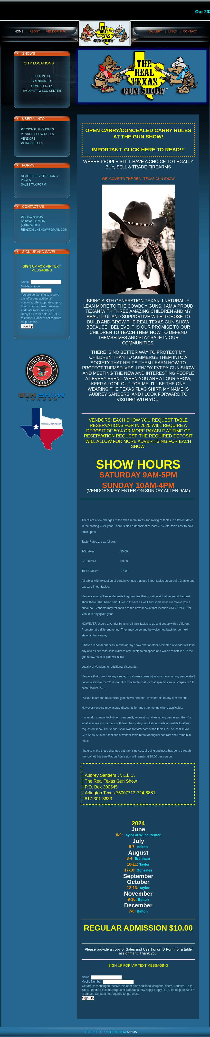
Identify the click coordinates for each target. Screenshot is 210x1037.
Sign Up (27, 326)
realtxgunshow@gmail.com (44, 229)
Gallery (155, 31)
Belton (142, 847)
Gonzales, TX (41, 86)
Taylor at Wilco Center (41, 91)
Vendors (28, 138)
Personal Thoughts (37, 129)
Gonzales (144, 870)
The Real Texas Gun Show (105, 1032)
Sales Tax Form (33, 184)
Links (172, 31)
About (35, 31)
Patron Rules (32, 143)
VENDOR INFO (56, 31)
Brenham (142, 859)
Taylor (144, 864)
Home (19, 31)
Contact (190, 31)
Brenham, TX (42, 81)
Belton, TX (41, 76)
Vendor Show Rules (37, 134)
